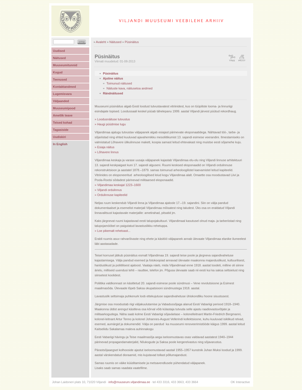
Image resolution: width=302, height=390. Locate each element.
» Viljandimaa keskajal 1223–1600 (118, 185)
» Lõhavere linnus (107, 152)
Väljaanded (61, 101)
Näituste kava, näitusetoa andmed (130, 88)
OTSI (82, 42)
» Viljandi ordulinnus (108, 190)
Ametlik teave (63, 115)
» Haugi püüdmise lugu (110, 124)
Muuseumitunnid (65, 65)
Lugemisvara (62, 93)
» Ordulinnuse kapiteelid (111, 195)
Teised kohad (62, 122)
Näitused (115, 42)
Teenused (60, 79)
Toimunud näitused (119, 83)
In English (60, 144)
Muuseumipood (64, 108)
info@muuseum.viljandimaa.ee (129, 382)
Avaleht (101, 42)
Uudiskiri (59, 137)
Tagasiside (61, 129)
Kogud (58, 72)
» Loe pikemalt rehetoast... (113, 230)
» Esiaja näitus (105, 147)
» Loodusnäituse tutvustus (112, 119)
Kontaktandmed (64, 86)
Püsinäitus (132, 42)
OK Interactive (240, 382)
